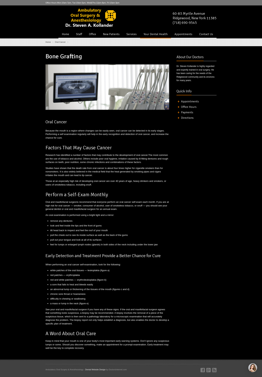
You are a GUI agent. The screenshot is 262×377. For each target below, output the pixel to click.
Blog (214, 370)
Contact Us (206, 34)
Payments (187, 112)
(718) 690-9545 (185, 22)
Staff (79, 34)
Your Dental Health (156, 34)
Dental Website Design (95, 369)
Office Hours (188, 107)
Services (131, 34)
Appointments (183, 34)
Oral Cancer (60, 42)
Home (65, 34)
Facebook (203, 370)
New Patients (111, 34)
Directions (187, 118)
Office (92, 34)
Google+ (208, 370)
